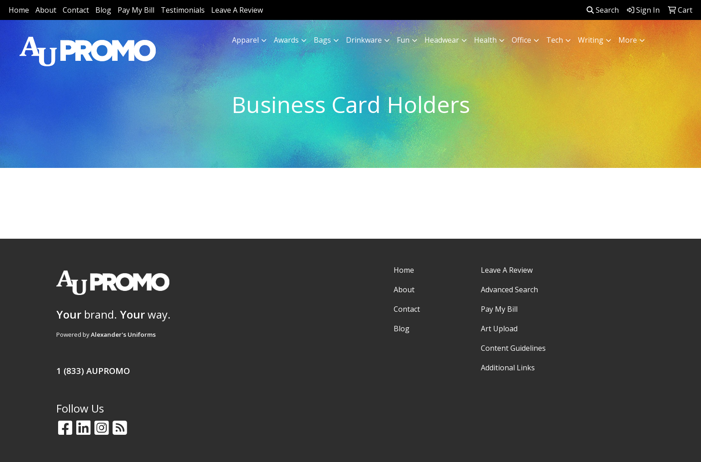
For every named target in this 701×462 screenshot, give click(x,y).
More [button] (627, 40)
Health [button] (485, 40)
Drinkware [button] (364, 40)
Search (603, 10)
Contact (76, 10)
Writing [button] (590, 40)
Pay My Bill (136, 10)
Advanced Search (509, 290)
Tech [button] (554, 40)
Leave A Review (237, 10)
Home (19, 10)
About (45, 10)
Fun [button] (403, 40)
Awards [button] (286, 40)
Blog (103, 10)
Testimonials (183, 10)
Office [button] (521, 40)
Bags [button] (322, 40)
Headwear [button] (442, 40)
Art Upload (499, 329)
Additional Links (508, 368)
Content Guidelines (513, 348)
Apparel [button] (245, 40)
